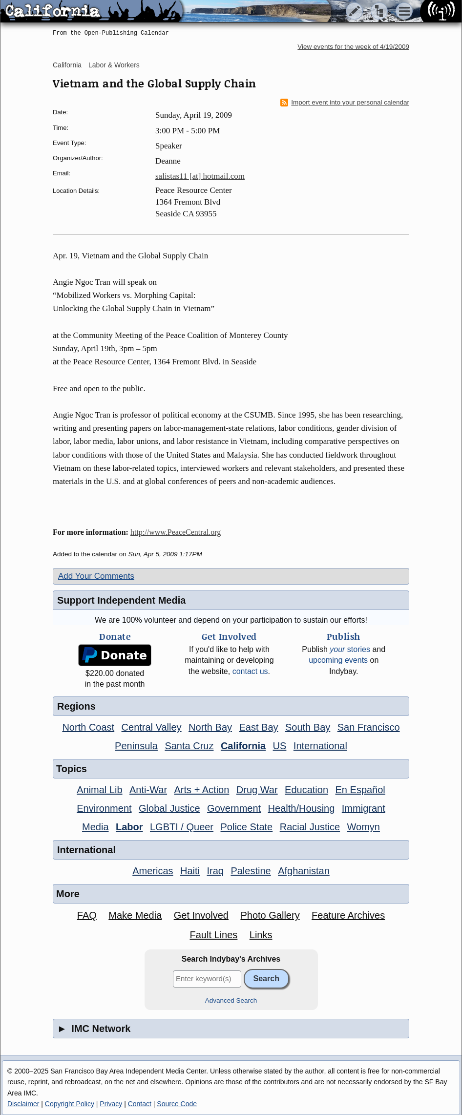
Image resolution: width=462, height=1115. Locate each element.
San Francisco (368, 727)
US (280, 745)
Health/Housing (301, 808)
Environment (104, 808)
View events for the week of (353, 46)
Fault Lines (214, 934)
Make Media (135, 915)
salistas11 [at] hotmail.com (200, 176)
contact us (250, 671)
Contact (139, 1104)
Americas (152, 870)
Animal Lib (99, 789)
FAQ (87, 915)
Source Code (177, 1104)
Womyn (363, 826)
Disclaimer (23, 1104)
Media (95, 826)
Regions (76, 706)
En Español (360, 789)
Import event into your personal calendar (344, 102)
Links (261, 934)
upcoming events (338, 660)
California (67, 65)
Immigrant (363, 808)
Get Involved (201, 915)
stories (350, 649)
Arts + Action (202, 789)
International (320, 745)
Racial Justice (310, 826)
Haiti (190, 870)
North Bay (210, 727)
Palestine (251, 870)
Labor (129, 826)
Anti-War (148, 789)
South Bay (307, 727)
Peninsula (136, 745)
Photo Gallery (269, 915)
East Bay (258, 727)
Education (306, 789)
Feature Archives (348, 915)
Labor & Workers (114, 65)
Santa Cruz (189, 745)
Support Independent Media (121, 600)
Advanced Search (231, 1000)
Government (234, 808)
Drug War (257, 789)
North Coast (88, 727)
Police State (247, 826)
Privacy (111, 1104)
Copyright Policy (69, 1104)
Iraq (215, 870)
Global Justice (169, 808)
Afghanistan (304, 870)
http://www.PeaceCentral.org (175, 532)
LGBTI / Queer (181, 826)
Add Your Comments (96, 576)
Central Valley (152, 727)
